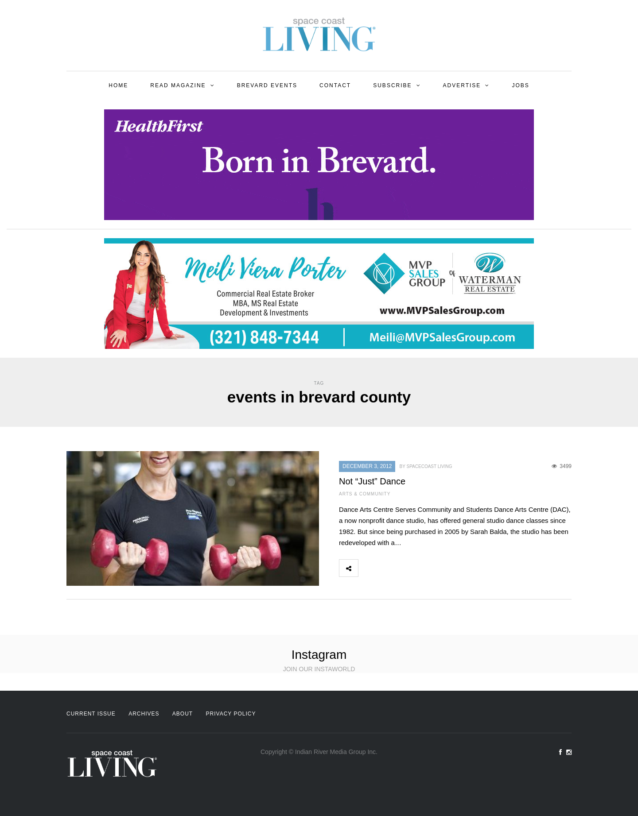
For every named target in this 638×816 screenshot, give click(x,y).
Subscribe (392, 85)
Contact (335, 85)
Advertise (462, 85)
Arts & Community (364, 493)
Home (118, 85)
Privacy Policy (231, 714)
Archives (143, 714)
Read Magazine (178, 85)
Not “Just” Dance (372, 481)
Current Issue (91, 714)
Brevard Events (267, 85)
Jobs (520, 85)
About (182, 714)
